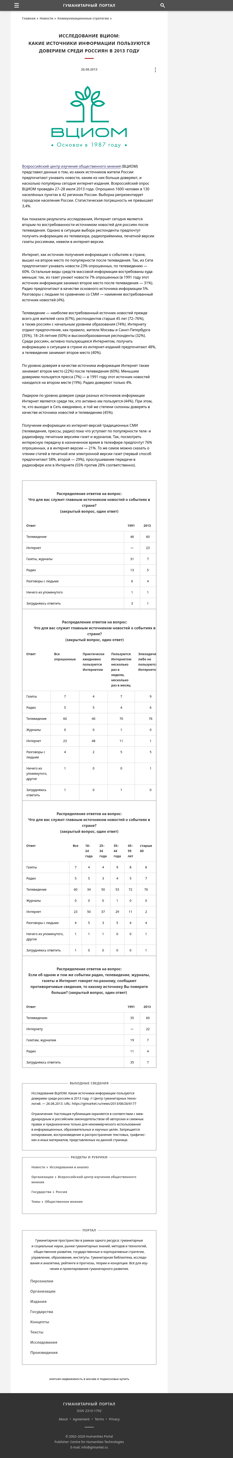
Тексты (36, 1332)
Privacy (114, 1419)
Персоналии (41, 1281)
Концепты (39, 1321)
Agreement (81, 1419)
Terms (99, 1419)
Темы (35, 1201)
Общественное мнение (64, 1201)
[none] (16, 5)
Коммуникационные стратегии (83, 18)
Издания (38, 1301)
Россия (61, 1192)
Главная (28, 18)
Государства (41, 1192)
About (63, 1419)
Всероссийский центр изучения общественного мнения (71, 166)
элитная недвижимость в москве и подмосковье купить (89, 1379)
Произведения (44, 1352)
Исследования (43, 1342)
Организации (42, 1177)
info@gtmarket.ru (94, 1447)
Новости (46, 18)
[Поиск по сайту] (162, 5)
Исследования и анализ (69, 1167)
